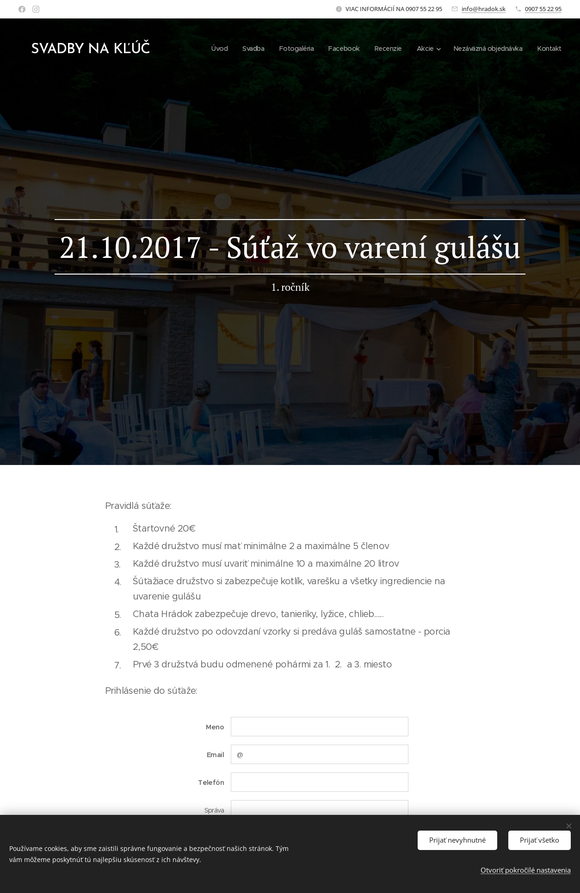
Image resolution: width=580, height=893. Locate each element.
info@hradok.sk (484, 9)
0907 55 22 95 (543, 9)
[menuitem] (209, 48)
